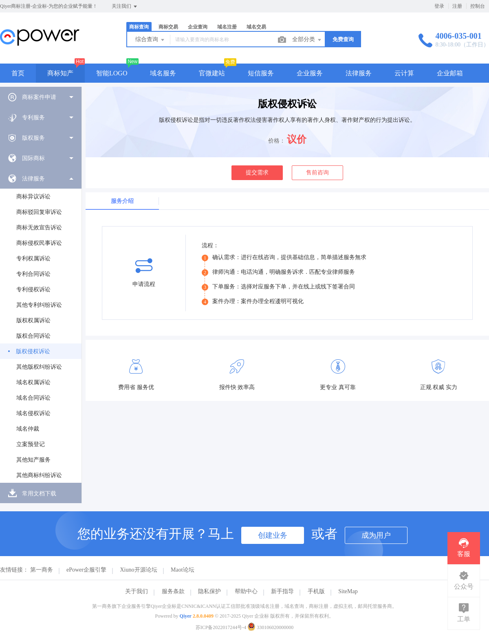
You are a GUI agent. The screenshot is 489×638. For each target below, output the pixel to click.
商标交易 (168, 27)
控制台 (477, 6)
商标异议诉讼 (33, 197)
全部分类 (307, 40)
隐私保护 (209, 591)
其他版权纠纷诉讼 (39, 367)
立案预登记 (30, 444)
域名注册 (227, 27)
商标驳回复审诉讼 (39, 212)
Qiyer (186, 616)
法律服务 (359, 73)
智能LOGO (111, 73)
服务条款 (173, 591)
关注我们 (125, 6)
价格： (276, 141)
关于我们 (136, 591)
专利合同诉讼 (33, 274)
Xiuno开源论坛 (138, 570)
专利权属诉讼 (33, 258)
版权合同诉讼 (33, 336)
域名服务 (163, 73)
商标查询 (139, 27)
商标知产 (60, 73)
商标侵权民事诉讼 (39, 243)
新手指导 (282, 591)
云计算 (404, 73)
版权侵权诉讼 (33, 351)
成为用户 (376, 535)
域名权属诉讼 (33, 382)
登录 (439, 6)
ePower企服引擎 (86, 570)
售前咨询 (317, 172)
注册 (457, 6)
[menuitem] (41, 97)
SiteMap (347, 591)
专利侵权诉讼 (33, 289)
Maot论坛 (182, 570)
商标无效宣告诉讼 (39, 227)
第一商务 (41, 570)
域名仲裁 (27, 429)
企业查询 (197, 27)
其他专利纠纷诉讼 (39, 305)
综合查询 (150, 40)
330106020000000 (270, 627)
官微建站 (212, 73)
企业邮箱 (450, 73)
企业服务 (310, 73)
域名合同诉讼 (33, 398)
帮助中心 (246, 591)
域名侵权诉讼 (33, 413)
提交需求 (257, 172)
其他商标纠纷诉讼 (39, 475)
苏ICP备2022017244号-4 (221, 627)
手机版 (316, 591)
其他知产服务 (33, 460)
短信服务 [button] (261, 73)
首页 (17, 73)
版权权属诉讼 (33, 320)
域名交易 (256, 27)
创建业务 (272, 535)
